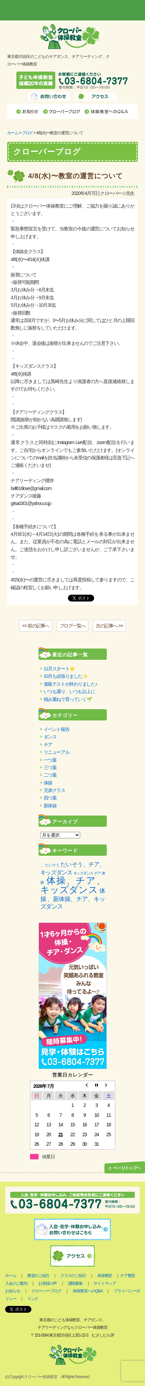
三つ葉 (50, 767)
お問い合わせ (49, 96)
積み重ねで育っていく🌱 (68, 699)
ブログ (27, 133)
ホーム (12, 133)
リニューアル (57, 752)
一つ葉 (50, 760)
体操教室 (104, 1275)
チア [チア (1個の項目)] (97, 873)
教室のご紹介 (38, 1275)
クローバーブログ (62, 111)
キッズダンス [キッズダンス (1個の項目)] (83, 873)
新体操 (50, 805)
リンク (32, 1298)
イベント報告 (57, 729)
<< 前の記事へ (35, 625)
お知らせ (27, 111)
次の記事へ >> (109, 625)
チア (48, 744)
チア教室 (127, 1275)
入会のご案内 (16, 1283)
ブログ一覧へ (73, 625)
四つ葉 (50, 798)
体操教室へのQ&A (107, 111)
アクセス (96, 96)
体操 (48, 783)
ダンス (50, 737)
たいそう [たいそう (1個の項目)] (52, 865)
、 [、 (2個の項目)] (42, 865)
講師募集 (75, 1283)
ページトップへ (124, 1167)
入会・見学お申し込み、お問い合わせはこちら (72, 1229)
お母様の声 (47, 1283)
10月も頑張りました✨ (66, 676)
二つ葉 (50, 775)
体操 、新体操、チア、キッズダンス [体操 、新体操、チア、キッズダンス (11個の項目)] (72, 898)
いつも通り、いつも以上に (69, 691)
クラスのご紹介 (73, 1275)
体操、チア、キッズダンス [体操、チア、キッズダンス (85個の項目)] (72, 885)
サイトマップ (104, 1283)
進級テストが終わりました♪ (70, 684)
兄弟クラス (54, 790)
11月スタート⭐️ (59, 668)
